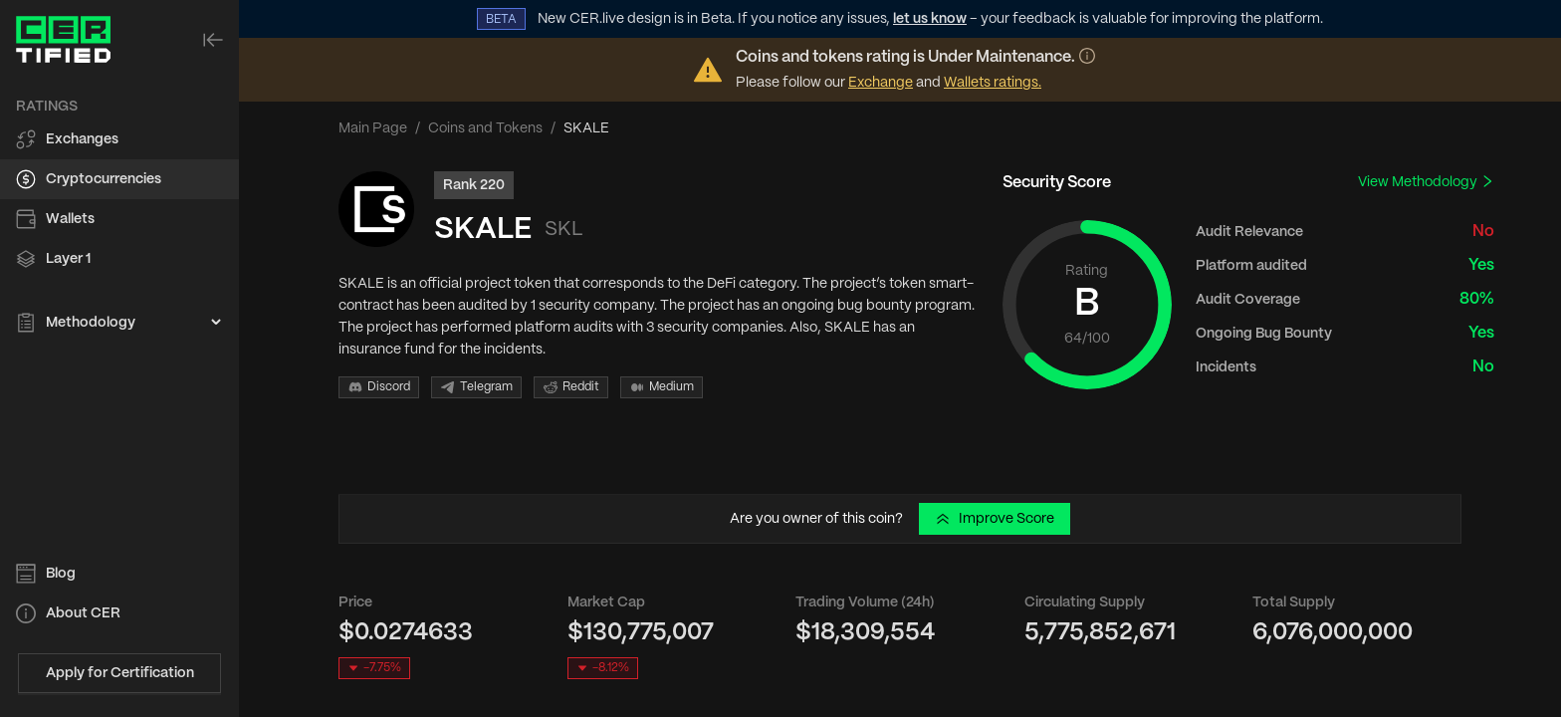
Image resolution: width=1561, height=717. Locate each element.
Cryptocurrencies (103, 179)
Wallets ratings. (992, 83)
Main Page (372, 128)
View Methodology (1426, 181)
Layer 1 (68, 259)
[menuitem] (119, 139)
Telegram (476, 387)
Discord (378, 387)
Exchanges (82, 139)
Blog (61, 574)
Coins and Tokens (485, 128)
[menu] (119, 215)
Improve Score (994, 519)
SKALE (483, 229)
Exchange (880, 83)
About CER (83, 613)
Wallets (70, 219)
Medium (661, 387)
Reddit (571, 387)
